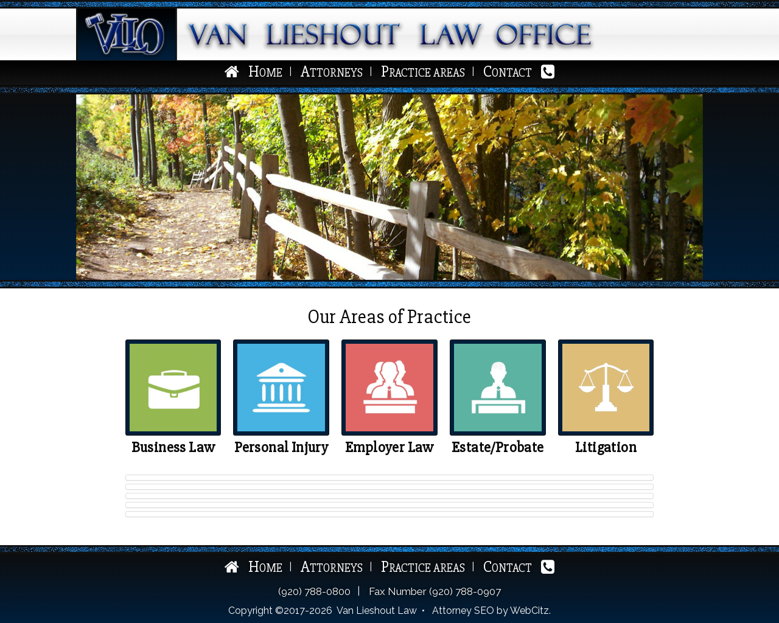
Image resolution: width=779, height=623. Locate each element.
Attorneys (332, 72)
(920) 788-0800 (314, 591)
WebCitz (529, 610)
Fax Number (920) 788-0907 (435, 591)
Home (265, 72)
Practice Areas (423, 72)
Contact (507, 72)
